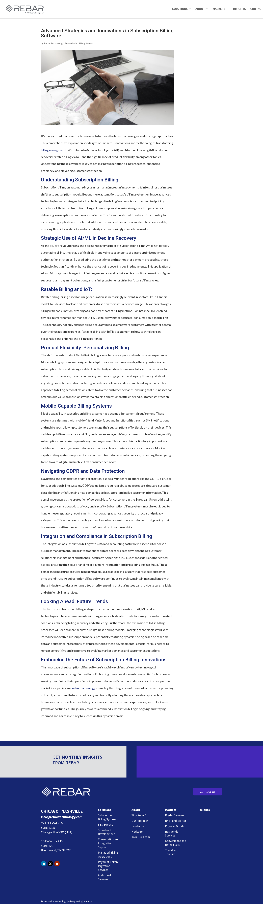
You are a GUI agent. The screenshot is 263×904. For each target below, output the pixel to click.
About (200, 9)
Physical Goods (174, 826)
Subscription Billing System (79, 43)
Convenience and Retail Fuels (175, 843)
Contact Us (207, 791)
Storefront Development (106, 832)
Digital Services (174, 815)
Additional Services (104, 877)
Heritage (137, 831)
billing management (53, 150)
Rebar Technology (53, 43)
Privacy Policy (75, 901)
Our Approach (140, 821)
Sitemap (88, 901)
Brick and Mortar (175, 821)
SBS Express (105, 824)
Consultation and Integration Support (108, 843)
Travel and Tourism (171, 852)
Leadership (138, 826)
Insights (239, 9)
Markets (219, 9)
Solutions (180, 9)
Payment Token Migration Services (108, 866)
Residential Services (172, 833)
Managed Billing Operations (108, 854)
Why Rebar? (139, 815)
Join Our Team (141, 837)
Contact (256, 9)
